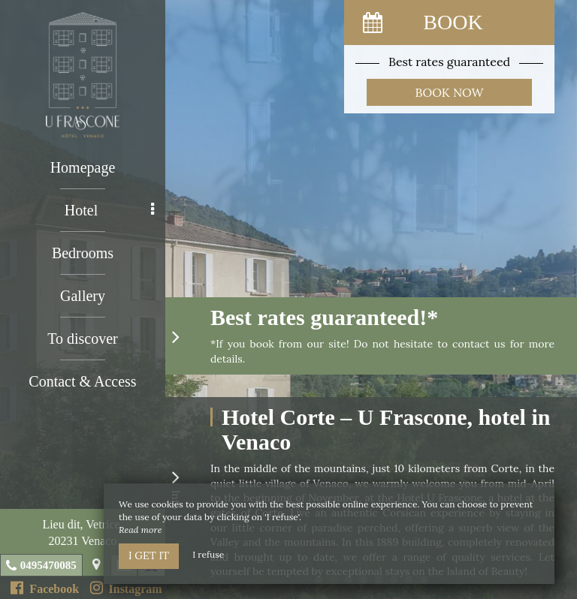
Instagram (126, 587)
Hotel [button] (109, 210)
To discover (82, 338)
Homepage (83, 167)
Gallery (82, 295)
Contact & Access (82, 381)
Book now (449, 92)
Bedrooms (82, 253)
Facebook (45, 587)
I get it (148, 555)
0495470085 (48, 565)
